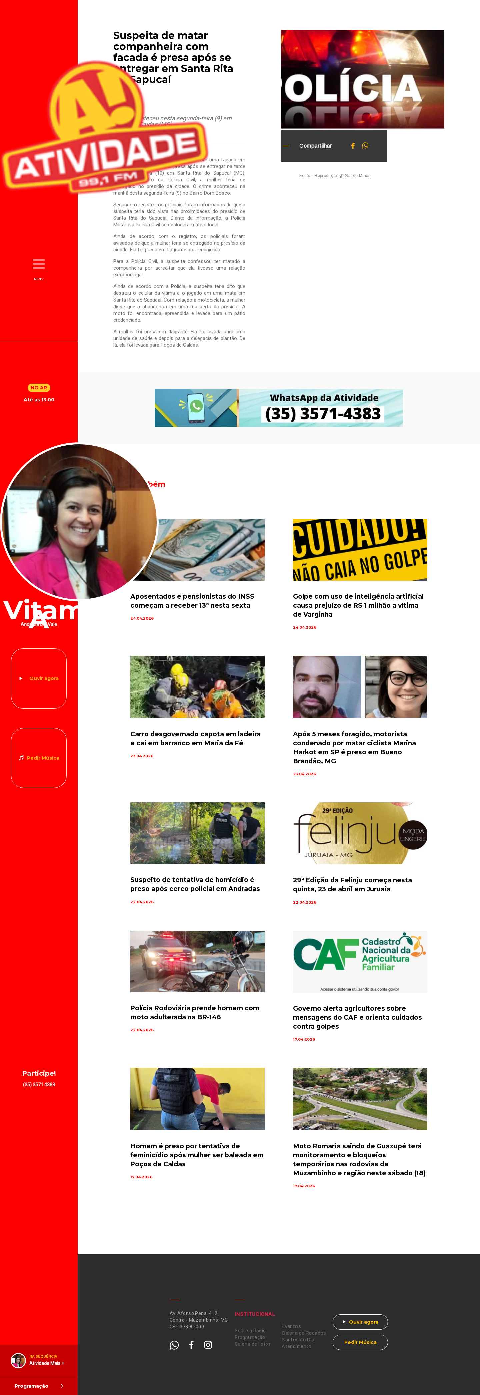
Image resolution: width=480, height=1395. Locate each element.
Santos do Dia (298, 1339)
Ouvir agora (44, 678)
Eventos (291, 1326)
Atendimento (297, 1346)
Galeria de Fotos (253, 1344)
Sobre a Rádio (250, 1330)
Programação (250, 1337)
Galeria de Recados (304, 1333)
